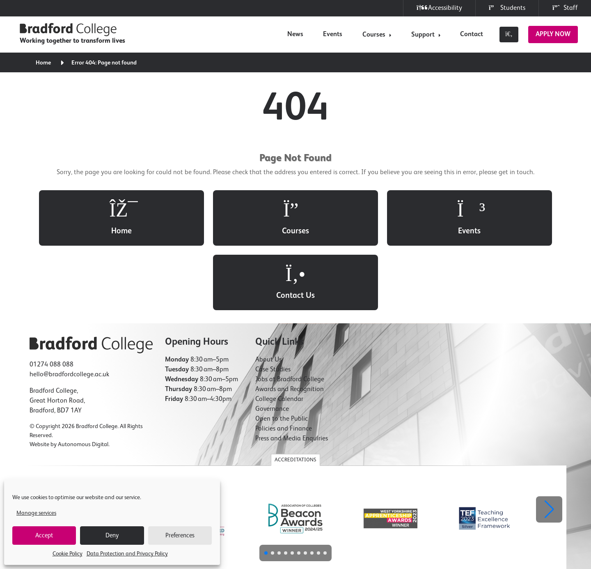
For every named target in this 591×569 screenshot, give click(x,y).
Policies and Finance (283, 365)
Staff (565, 8)
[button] (549, 445)
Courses (373, 35)
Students (507, 8)
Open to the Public (281, 355)
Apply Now (553, 34)
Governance (272, 345)
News (295, 34)
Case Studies (273, 305)
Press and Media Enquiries (291, 374)
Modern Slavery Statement (393, 518)
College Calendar (279, 335)
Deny (112, 535)
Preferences (180, 535)
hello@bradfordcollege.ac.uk (69, 310)
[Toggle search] (508, 34)
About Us (268, 296)
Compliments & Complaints (457, 518)
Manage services (36, 513)
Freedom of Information (276, 518)
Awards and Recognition (289, 325)
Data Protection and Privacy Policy (127, 554)
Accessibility (439, 8)
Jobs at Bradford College (289, 315)
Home (43, 63)
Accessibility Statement (333, 518)
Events (332, 34)
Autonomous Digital (83, 380)
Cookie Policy (67, 554)
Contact (471, 34)
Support (423, 35)
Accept (44, 535)
